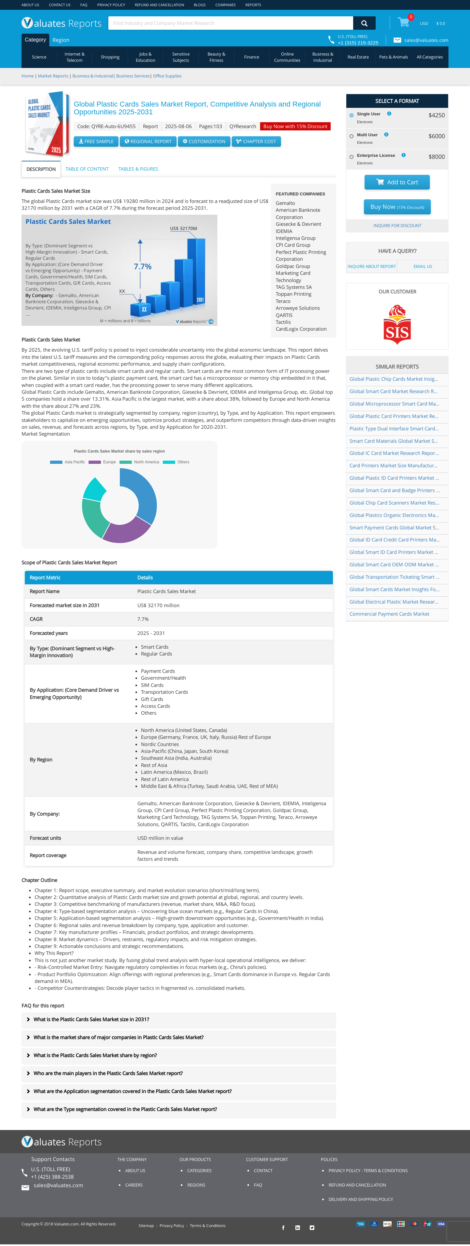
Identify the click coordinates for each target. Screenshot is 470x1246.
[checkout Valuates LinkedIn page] (301, 1230)
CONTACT (263, 1170)
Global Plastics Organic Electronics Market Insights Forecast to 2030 (395, 515)
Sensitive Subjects (181, 57)
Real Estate (358, 57)
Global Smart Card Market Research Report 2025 (395, 391)
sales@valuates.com (426, 40)
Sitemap (146, 1225)
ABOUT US (30, 4)
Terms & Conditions (208, 1225)
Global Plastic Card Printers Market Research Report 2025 (395, 416)
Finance (251, 57)
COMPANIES (225, 4)
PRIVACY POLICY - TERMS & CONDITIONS (368, 1170)
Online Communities (287, 57)
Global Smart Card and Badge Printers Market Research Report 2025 (395, 490)
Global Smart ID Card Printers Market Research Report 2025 (395, 552)
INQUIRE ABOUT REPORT (372, 266)
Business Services (133, 76)
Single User (369, 113)
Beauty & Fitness (216, 57)
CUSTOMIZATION (204, 141)
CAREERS (134, 1185)
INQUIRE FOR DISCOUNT (397, 225)
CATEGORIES (199, 1170)
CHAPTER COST (256, 141)
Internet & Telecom (75, 57)
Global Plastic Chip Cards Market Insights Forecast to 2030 (395, 378)
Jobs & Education (145, 57)
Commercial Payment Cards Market (389, 613)
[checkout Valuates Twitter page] (315, 1230)
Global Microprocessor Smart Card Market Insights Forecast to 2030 (395, 403)
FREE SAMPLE (96, 141)
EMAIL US (423, 266)
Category (35, 39)
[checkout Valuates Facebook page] (287, 1230)
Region (61, 39)
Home (28, 76)
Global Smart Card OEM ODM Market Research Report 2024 (395, 564)
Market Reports (53, 76)
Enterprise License (376, 155)
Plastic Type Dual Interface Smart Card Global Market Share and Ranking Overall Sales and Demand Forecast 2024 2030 (395, 428)
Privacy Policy (172, 1225)
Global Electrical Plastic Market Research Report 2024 (395, 601)
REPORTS (253, 4)
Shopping (110, 57)
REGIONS (196, 1185)
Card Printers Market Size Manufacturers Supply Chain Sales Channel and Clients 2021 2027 (395, 465)
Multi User (367, 134)
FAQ (83, 4)
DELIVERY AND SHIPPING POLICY (361, 1199)
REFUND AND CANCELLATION (159, 4)
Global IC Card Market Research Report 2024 (395, 453)
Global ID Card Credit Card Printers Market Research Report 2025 (395, 539)
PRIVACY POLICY (111, 4)
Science (39, 57)
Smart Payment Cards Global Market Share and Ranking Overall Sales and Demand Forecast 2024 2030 (395, 527)
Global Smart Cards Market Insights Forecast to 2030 (395, 589)
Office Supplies (167, 76)
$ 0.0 (440, 23)
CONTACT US (59, 4)
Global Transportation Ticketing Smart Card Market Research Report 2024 (395, 576)
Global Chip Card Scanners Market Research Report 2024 (395, 502)
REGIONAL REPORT (148, 141)
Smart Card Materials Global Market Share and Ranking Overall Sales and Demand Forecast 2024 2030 (395, 441)
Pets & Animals (393, 57)
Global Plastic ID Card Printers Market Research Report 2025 (395, 477)
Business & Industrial (322, 57)
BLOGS (200, 4)
